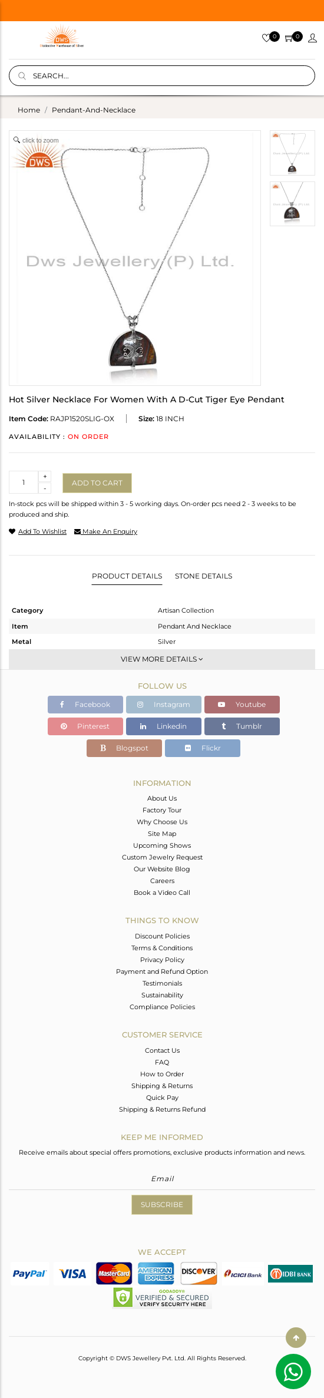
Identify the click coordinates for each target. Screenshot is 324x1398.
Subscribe (162, 1204)
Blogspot (124, 747)
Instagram (163, 704)
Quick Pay (162, 1097)
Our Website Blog (162, 869)
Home (29, 109)
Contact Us (162, 1050)
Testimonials (162, 983)
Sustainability (162, 995)
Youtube (242, 704)
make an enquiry (105, 531)
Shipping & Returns (162, 1086)
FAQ (162, 1062)
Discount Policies (162, 936)
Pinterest (85, 726)
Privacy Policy (162, 960)
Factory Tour (162, 810)
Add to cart (97, 482)
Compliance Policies (162, 1007)
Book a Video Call (162, 892)
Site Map (162, 833)
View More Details (162, 659)
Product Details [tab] (127, 575)
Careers (162, 881)
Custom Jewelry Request (162, 857)
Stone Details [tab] (203, 575)
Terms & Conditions (162, 948)
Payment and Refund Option (162, 971)
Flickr (203, 747)
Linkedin (163, 726)
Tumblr (241, 726)
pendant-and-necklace (93, 109)
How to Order (162, 1074)
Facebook (85, 704)
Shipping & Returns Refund (162, 1109)
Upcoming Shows (162, 845)
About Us (162, 798)
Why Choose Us (162, 822)
